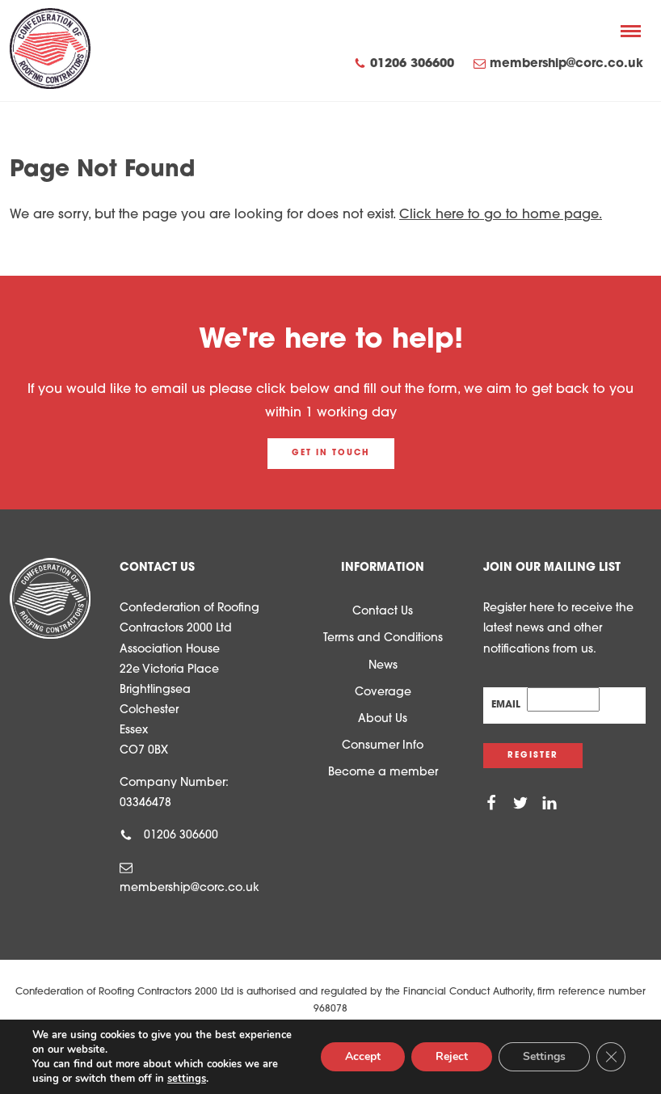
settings (186, 1078)
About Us (382, 719)
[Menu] (631, 30)
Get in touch (331, 453)
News (383, 666)
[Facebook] (491, 804)
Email (509, 705)
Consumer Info (382, 746)
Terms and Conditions (383, 638)
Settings (544, 1056)
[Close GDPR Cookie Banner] (610, 1056)
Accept (363, 1056)
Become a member (383, 773)
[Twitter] (520, 804)
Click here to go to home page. (500, 215)
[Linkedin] (549, 804)
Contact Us (382, 612)
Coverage (383, 692)
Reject (452, 1056)
